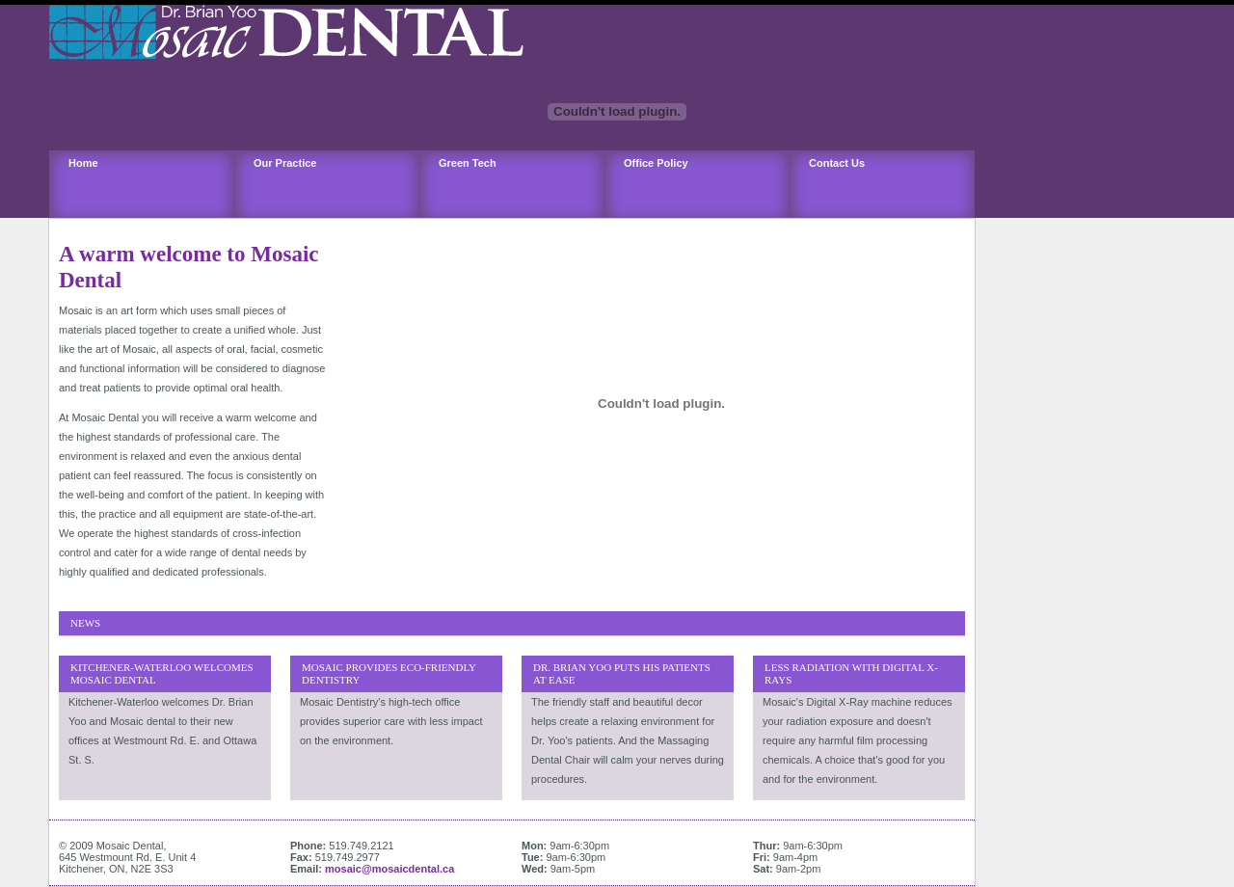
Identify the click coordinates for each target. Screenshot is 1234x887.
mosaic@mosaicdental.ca (389, 868)
